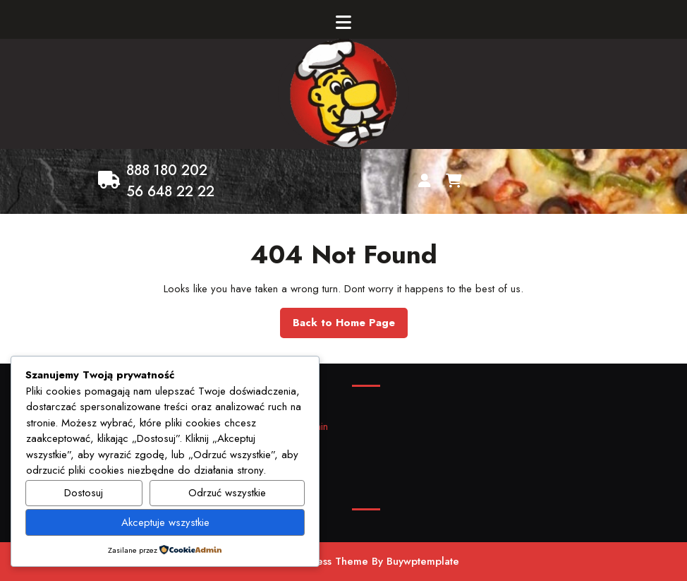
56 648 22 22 (170, 191)
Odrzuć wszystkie (227, 493)
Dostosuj (83, 493)
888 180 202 (166, 170)
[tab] (343, 23)
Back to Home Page (350, 326)
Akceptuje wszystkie (165, 522)
